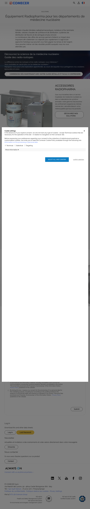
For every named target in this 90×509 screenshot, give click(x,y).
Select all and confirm (57, 159)
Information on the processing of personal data (21, 142)
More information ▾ (12, 150)
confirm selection (78, 159)
